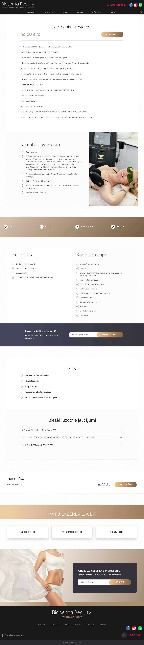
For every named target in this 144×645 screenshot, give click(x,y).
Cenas (65, 12)
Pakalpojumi (49, 12)
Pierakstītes (112, 34)
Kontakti (113, 12)
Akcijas (80, 12)
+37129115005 (117, 5)
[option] (113, 169)
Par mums (31, 12)
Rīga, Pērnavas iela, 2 (14, 635)
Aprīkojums (96, 12)
